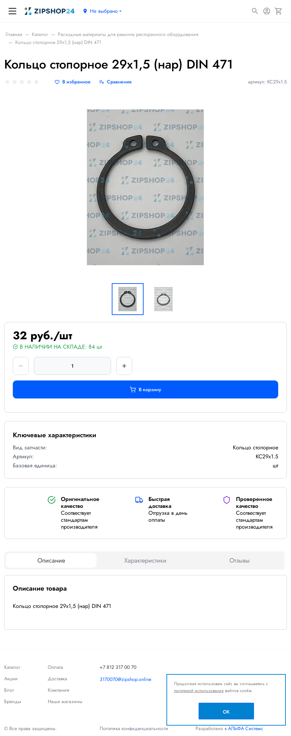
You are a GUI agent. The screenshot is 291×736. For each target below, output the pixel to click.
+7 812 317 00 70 (118, 667)
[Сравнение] (115, 82)
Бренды (12, 701)
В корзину (145, 389)
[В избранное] (72, 82)
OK (226, 711)
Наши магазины (65, 701)
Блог (9, 689)
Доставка (57, 678)
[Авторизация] (267, 11)
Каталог (12, 667)
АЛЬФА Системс (245, 728)
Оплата (55, 667)
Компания (58, 689)
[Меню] (12, 11)
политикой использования (199, 691)
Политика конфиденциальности (134, 728)
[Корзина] (278, 11)
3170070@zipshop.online (125, 679)
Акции (11, 678)
